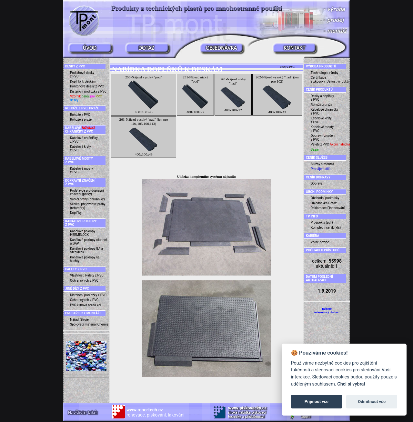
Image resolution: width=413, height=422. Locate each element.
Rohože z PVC (80, 114)
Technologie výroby (324, 73)
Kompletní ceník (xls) (326, 227)
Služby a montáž (322, 164)
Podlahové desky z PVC (82, 74)
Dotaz (332, 203)
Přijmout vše (316, 401)
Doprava (317, 183)
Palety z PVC (94, 275)
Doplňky (76, 213)
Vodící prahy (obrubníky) (87, 199)
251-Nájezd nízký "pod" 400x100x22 (195, 94)
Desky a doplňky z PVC (322, 98)
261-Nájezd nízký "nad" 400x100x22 (233, 94)
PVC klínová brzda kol (85, 305)
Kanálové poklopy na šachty (85, 259)
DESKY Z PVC (75, 66)
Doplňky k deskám (83, 81)
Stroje (84, 319)
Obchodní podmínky (325, 198)
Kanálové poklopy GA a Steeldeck (86, 250)
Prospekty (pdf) (322, 222)
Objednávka (319, 203)
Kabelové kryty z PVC (80, 148)
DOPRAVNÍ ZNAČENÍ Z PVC (80, 182)
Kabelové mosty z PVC (81, 170)
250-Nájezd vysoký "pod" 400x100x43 (143, 94)
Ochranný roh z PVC (84, 280)
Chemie (102, 324)
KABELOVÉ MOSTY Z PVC (79, 160)
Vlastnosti (77, 275)
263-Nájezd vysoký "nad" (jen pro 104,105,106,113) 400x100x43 (143, 136)
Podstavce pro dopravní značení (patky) (87, 192)
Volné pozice (320, 242)
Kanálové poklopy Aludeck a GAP (88, 242)
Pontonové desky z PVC (87, 86)
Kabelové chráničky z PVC (84, 140)
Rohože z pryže (81, 119)
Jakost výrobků (337, 81)
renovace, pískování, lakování (155, 412)
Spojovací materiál (83, 324)
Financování (336, 208)
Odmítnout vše (372, 401)
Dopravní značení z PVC (323, 137)
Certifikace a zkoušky (318, 79)
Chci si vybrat (351, 384)
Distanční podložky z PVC (88, 91)
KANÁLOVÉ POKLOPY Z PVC (81, 223)
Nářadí (74, 319)
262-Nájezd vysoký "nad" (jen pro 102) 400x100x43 (277, 94)
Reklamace (319, 208)
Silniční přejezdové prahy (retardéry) (88, 206)
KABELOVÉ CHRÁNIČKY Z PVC (80, 130)
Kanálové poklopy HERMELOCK (82, 233)
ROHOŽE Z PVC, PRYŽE (82, 108)
